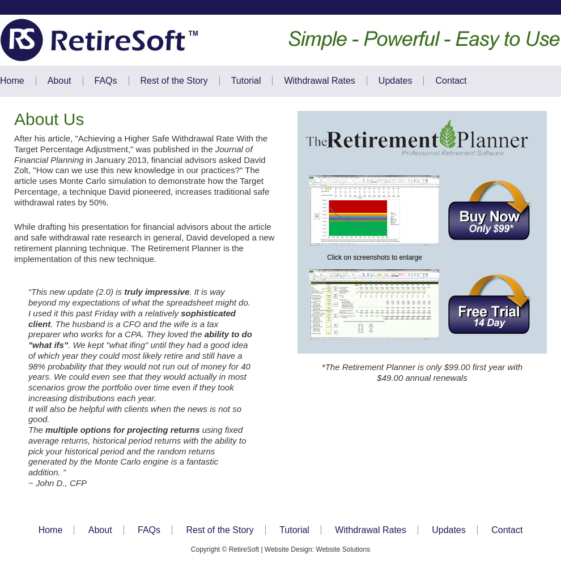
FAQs (106, 80)
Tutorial (246, 80)
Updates (396, 80)
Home (12, 80)
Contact (450, 80)
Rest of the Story (174, 80)
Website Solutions (343, 549)
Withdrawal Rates (319, 80)
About (59, 80)
